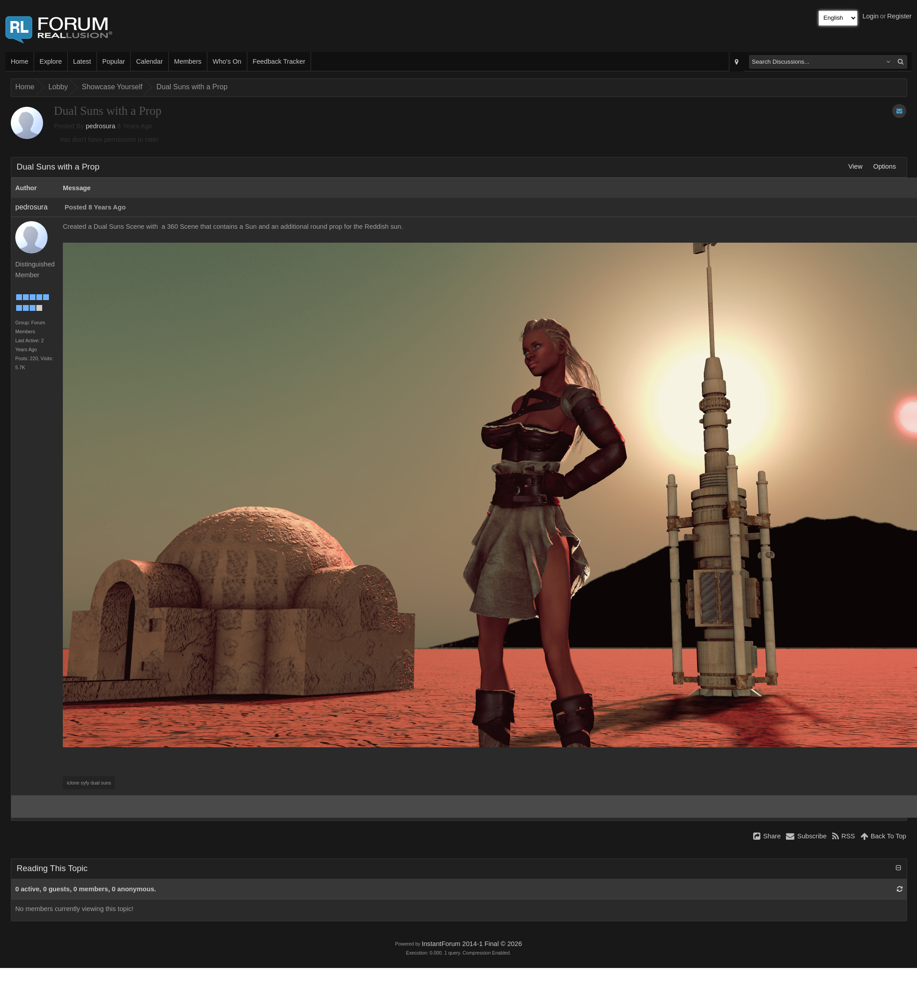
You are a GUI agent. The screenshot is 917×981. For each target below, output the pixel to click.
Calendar (149, 61)
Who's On (227, 61)
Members (188, 61)
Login (871, 16)
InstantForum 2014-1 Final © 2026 (471, 943)
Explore (50, 61)
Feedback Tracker (279, 61)
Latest (82, 61)
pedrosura (100, 126)
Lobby (58, 87)
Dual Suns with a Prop (191, 87)
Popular (114, 61)
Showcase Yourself (112, 87)
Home (19, 61)
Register (899, 16)
